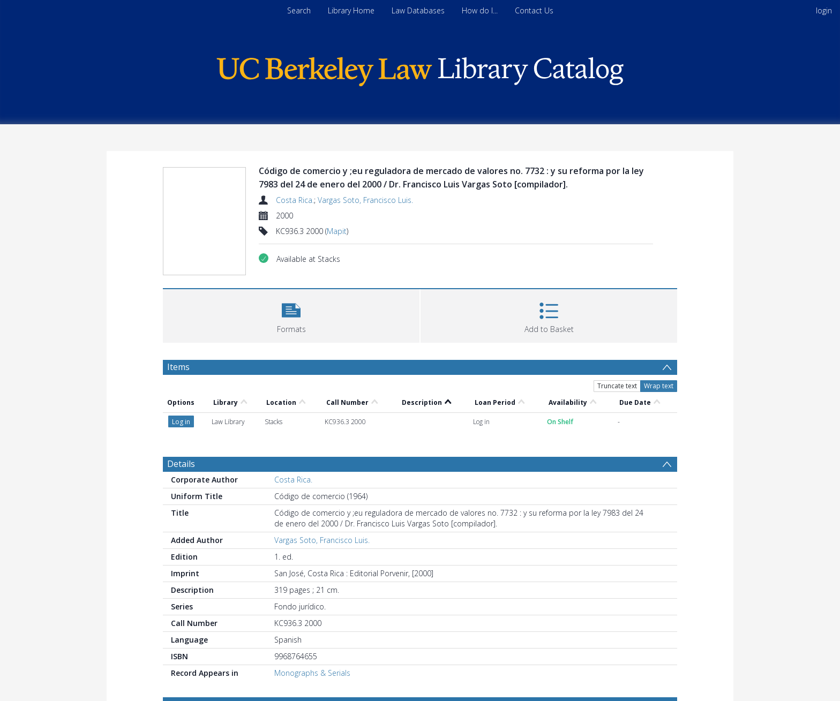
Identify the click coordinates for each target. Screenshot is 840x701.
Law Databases (418, 10)
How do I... (480, 10)
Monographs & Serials (312, 673)
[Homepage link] (420, 68)
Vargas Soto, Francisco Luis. (365, 200)
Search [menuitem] (299, 10)
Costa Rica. (295, 200)
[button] (291, 314)
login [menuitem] (824, 10)
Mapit (337, 231)
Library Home (351, 10)
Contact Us (534, 10)
